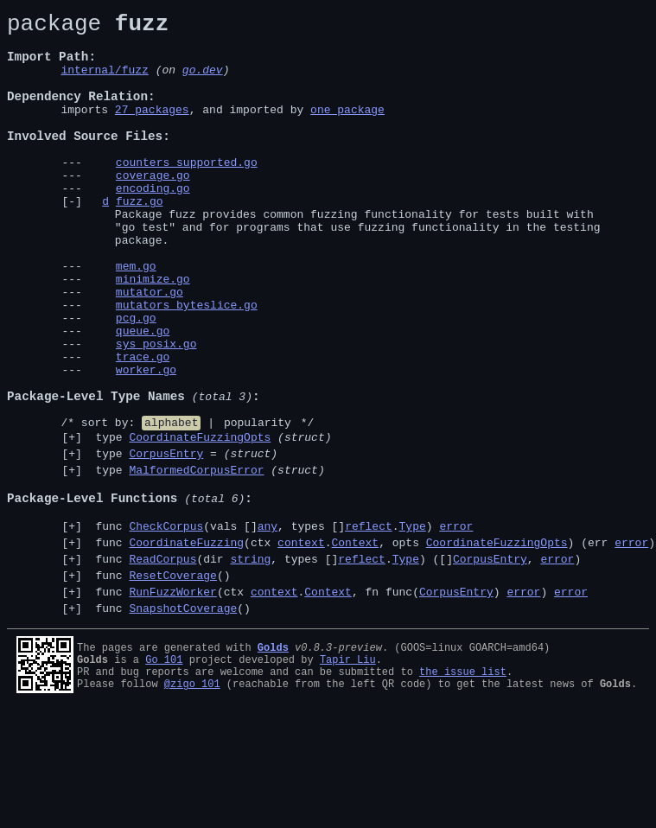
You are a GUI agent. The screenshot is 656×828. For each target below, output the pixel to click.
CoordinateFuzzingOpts (200, 522)
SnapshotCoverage (183, 721)
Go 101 (163, 773)
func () (160, 683)
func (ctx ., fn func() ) (338, 702)
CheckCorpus (166, 626)
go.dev (202, 82)
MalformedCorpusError (196, 560)
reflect (368, 626)
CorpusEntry (166, 541)
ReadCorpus (162, 664)
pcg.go (136, 379)
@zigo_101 (192, 802)
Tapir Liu (348, 773)
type (210, 522)
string (250, 664)
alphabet (171, 505)
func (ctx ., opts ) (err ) (372, 645)
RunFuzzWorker (172, 702)
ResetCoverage (172, 683)
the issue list (462, 787)
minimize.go (153, 333)
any (267, 626)
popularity (257, 505)
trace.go (142, 426)
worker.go (146, 441)
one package (347, 129)
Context (355, 645)
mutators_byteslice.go (187, 364)
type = (183, 541)
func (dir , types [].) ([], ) (335, 664)
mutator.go (149, 348)
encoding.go (153, 224)
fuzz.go (139, 239)
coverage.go (153, 208)
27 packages (152, 129)
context (301, 645)
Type (411, 626)
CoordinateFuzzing (186, 645)
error (456, 626)
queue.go (142, 395)
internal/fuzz (104, 82)
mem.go (136, 317)
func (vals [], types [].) (281, 626)
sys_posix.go (156, 410)
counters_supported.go (187, 193)
